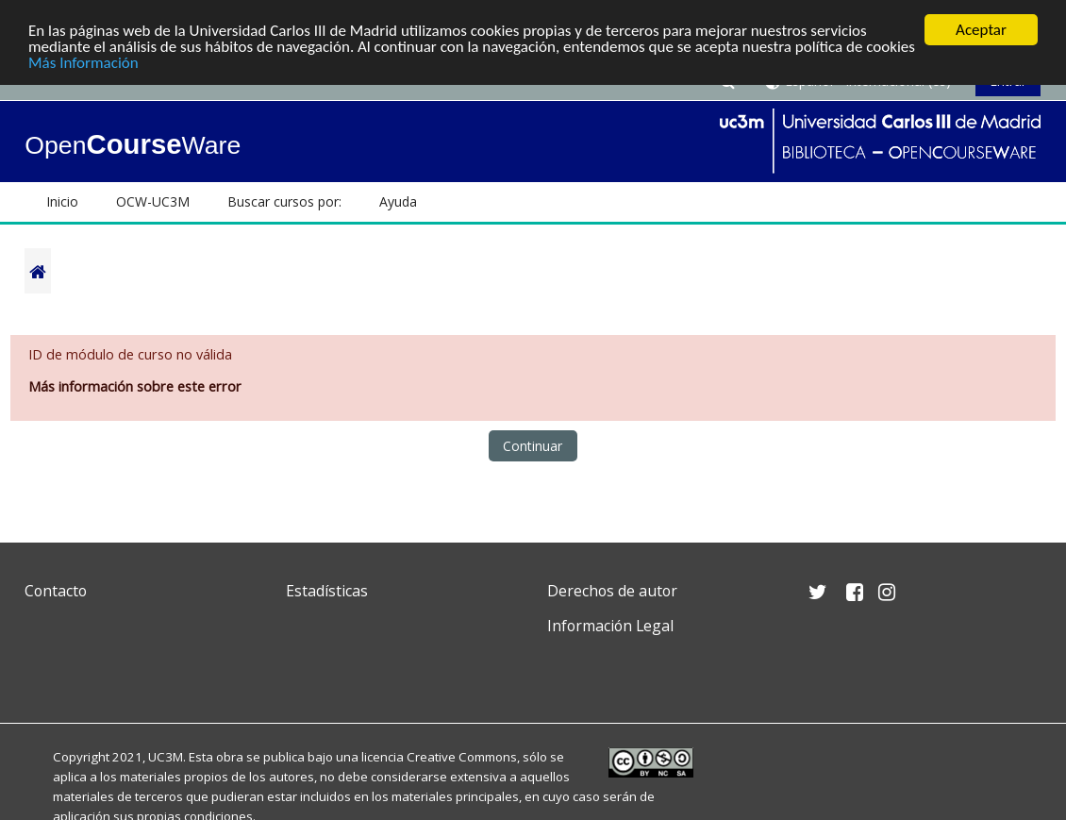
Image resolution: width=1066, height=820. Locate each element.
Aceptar (981, 30)
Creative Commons (462, 756)
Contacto (56, 590)
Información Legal (610, 625)
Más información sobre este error (135, 386)
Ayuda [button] (398, 201)
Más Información (83, 63)
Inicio (62, 201)
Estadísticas (327, 590)
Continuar (532, 446)
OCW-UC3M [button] (153, 201)
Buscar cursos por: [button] (284, 201)
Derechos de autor (612, 590)
